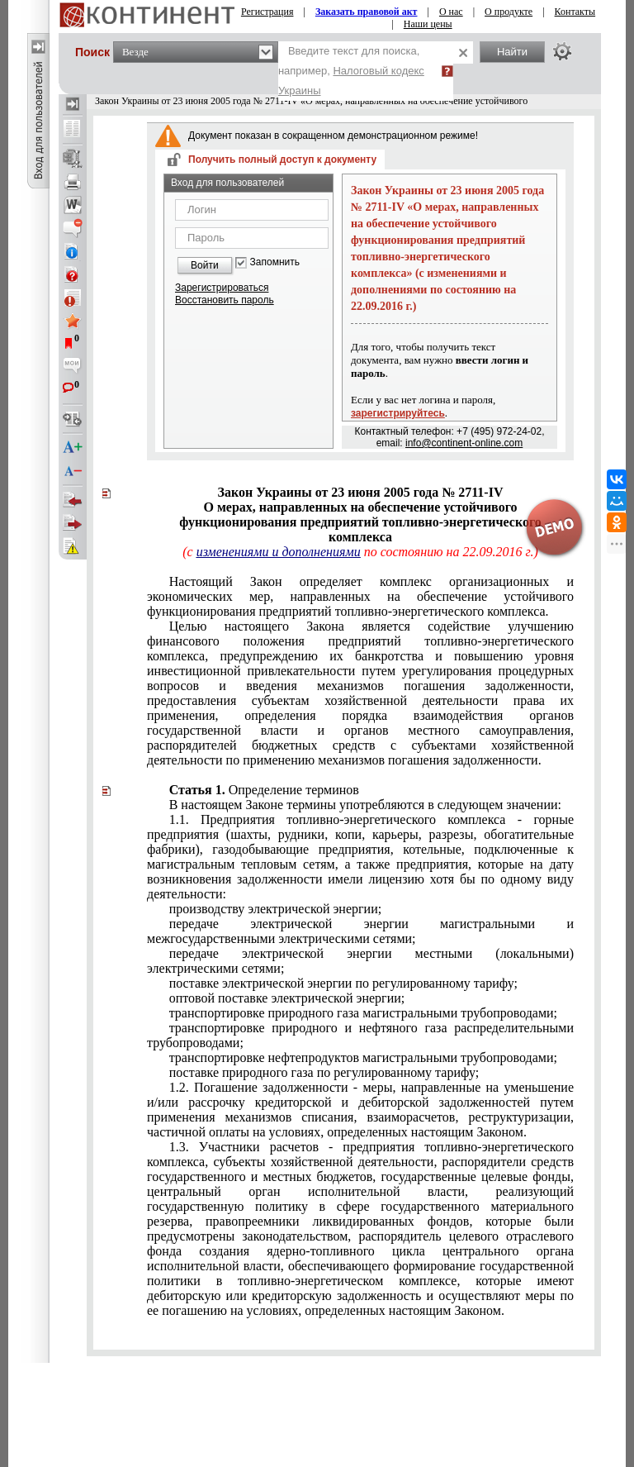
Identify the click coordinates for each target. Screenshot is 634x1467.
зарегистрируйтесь (398, 413)
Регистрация (267, 11)
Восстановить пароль (224, 300)
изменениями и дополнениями (278, 552)
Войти (205, 265)
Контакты (575, 11)
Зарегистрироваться (221, 287)
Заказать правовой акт (366, 11)
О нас (451, 11)
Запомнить (275, 262)
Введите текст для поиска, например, (351, 71)
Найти (512, 51)
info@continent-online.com (464, 443)
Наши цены (428, 24)
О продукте (508, 11)
